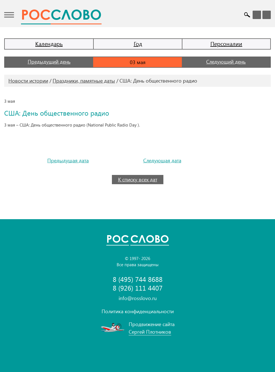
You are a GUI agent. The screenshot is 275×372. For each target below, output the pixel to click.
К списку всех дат (137, 179)
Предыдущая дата (68, 160)
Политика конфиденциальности (138, 311)
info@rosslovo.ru (138, 298)
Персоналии (226, 43)
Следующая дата (162, 160)
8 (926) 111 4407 (138, 288)
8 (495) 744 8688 (138, 279)
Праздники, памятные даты (84, 80)
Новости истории (28, 80)
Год (138, 43)
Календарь (49, 43)
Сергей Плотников (150, 331)
